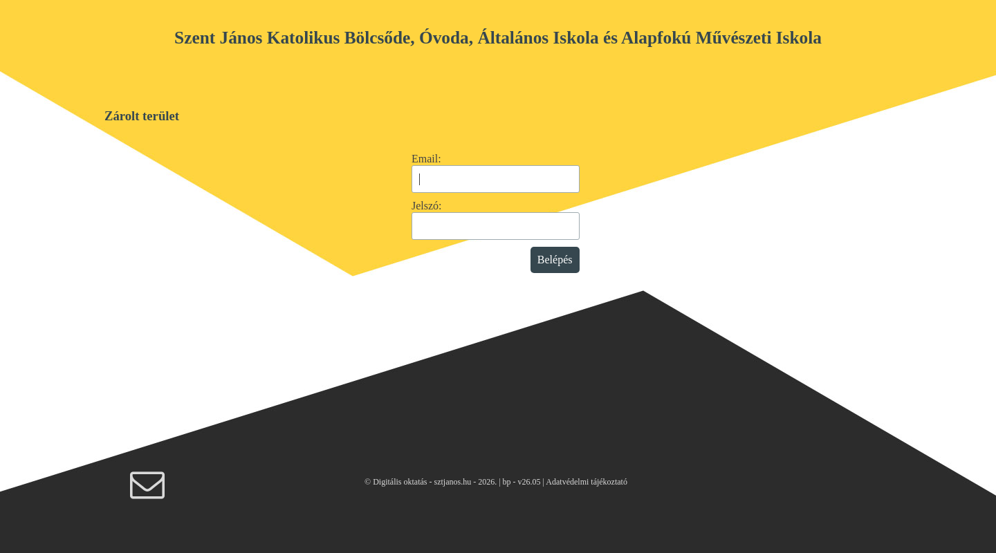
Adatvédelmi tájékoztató (586, 482)
